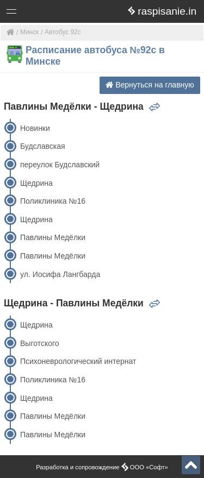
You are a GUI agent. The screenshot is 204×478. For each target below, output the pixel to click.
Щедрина (36, 183)
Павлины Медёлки (52, 237)
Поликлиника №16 (52, 201)
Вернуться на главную (150, 84)
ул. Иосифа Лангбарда (60, 274)
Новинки (35, 128)
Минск (29, 32)
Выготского (39, 343)
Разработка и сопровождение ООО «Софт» (102, 467)
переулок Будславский (60, 164)
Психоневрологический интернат (78, 361)
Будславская (42, 146)
